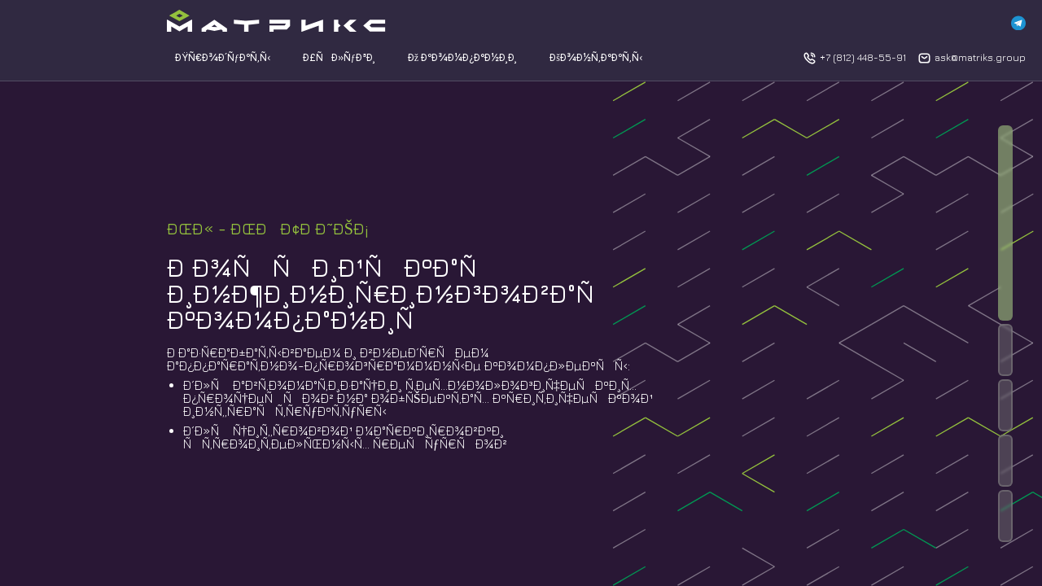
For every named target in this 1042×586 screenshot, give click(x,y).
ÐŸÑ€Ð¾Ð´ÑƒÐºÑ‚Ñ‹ (222, 57)
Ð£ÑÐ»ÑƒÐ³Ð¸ (339, 57)
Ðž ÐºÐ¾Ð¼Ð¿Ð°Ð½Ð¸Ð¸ (462, 57)
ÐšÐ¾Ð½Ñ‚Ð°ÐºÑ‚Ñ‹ (595, 57)
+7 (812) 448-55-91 (863, 57)
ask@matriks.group (980, 57)
